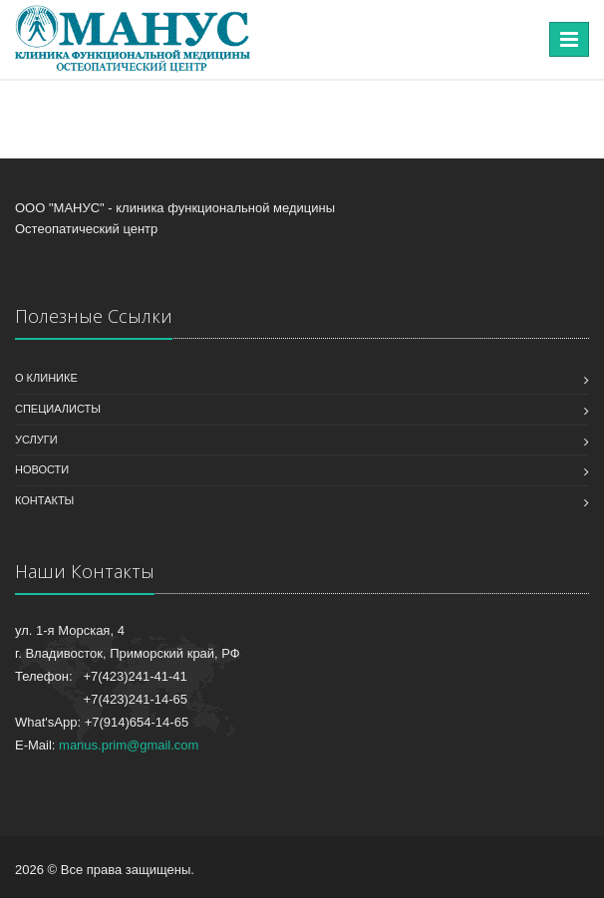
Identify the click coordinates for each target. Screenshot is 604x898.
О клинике (46, 378)
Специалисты (58, 409)
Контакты (44, 500)
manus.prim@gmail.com (128, 745)
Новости (42, 469)
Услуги (36, 440)
